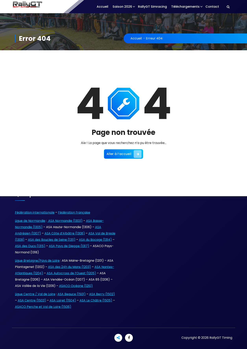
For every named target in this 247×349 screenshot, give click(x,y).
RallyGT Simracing (152, 6)
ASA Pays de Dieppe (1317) (69, 246)
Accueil (102, 6)
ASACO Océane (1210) (76, 286)
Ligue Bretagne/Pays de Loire (37, 260)
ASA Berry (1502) (102, 294)
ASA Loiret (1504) (63, 300)
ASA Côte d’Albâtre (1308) (64, 233)
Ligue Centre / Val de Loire (35, 294)
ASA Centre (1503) (32, 300)
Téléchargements (185, 6)
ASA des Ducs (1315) (30, 246)
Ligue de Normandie (30, 220)
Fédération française (74, 212)
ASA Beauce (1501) (71, 294)
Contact (212, 6)
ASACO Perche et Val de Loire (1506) (43, 306)
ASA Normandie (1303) (64, 220)
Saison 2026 (122, 6)
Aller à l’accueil (124, 154)
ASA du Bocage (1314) (95, 239)
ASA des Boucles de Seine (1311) (51, 239)
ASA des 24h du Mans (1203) (69, 267)
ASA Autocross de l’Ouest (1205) (71, 273)
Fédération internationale (35, 212)
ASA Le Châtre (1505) (96, 300)
